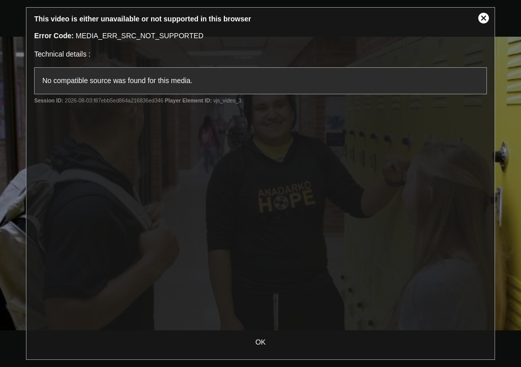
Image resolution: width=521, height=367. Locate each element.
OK (260, 342)
